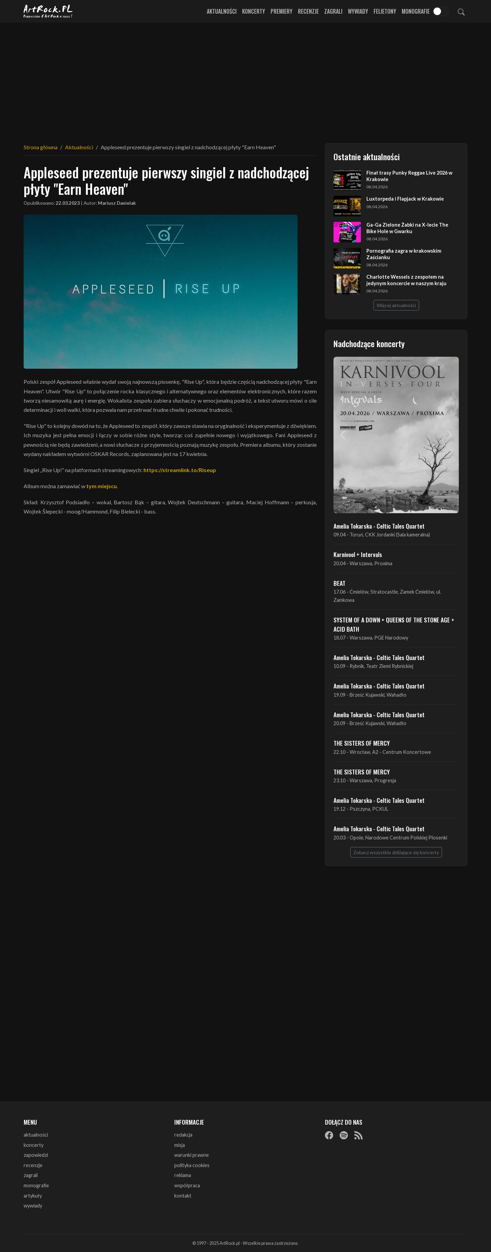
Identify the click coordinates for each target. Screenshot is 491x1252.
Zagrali (333, 11)
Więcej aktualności (396, 305)
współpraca (187, 1185)
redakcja (183, 1135)
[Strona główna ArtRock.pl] (48, 11)
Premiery (281, 11)
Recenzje (308, 11)
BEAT (339, 583)
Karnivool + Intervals (357, 554)
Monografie (416, 11)
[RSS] (358, 1135)
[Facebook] (329, 1135)
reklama (182, 1175)
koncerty (33, 1145)
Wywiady (358, 11)
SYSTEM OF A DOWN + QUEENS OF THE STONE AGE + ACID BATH (393, 624)
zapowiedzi (36, 1155)
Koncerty (253, 11)
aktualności (36, 1135)
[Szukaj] (461, 11)
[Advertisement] (245, 79)
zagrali (31, 1175)
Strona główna (41, 147)
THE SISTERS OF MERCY (361, 742)
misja (179, 1145)
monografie (36, 1185)
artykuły (33, 1196)
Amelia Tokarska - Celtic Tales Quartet (379, 525)
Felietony (385, 11)
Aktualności (222, 11)
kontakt (182, 1196)
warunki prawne (191, 1155)
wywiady (33, 1206)
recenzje (33, 1165)
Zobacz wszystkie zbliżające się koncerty (396, 852)
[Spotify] (344, 1135)
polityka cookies (192, 1165)
